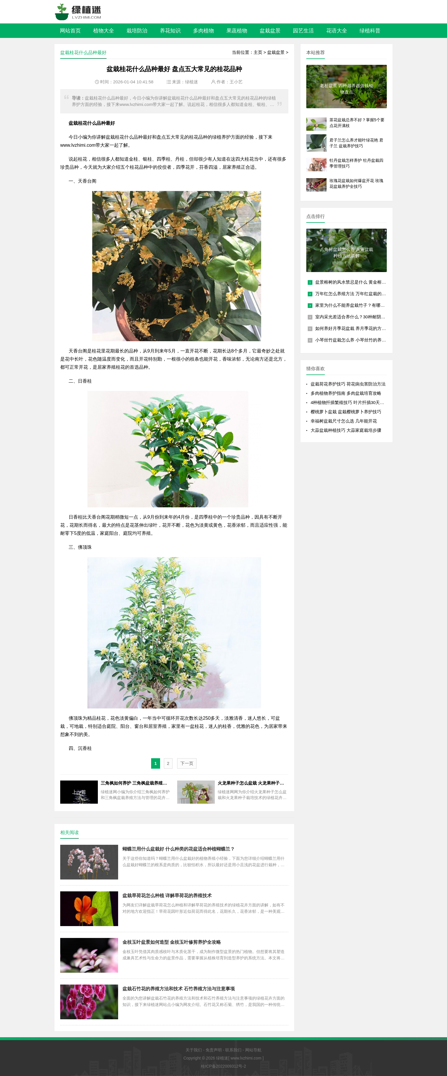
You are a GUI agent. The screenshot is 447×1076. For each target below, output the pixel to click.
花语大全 (336, 31)
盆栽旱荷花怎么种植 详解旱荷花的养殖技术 (167, 895)
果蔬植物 (236, 31)
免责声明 (214, 1050)
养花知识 (170, 31)
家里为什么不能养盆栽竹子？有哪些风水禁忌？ (360, 305)
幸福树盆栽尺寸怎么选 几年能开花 (344, 420)
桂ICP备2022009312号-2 (223, 1066)
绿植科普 (370, 31)
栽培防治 (137, 31)
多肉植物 (203, 31)
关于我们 (194, 1050)
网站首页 (70, 31)
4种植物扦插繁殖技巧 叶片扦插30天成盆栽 (352, 402)
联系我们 (233, 1050)
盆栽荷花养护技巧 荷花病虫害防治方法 (348, 383)
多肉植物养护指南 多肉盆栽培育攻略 (346, 393)
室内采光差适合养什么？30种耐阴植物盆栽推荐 (361, 316)
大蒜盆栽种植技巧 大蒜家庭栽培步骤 (346, 430)
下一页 (186, 763)
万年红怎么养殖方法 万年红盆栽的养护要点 (357, 293)
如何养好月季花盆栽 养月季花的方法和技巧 (357, 328)
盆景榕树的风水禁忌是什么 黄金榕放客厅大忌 (359, 282)
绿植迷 (191, 81)
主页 (258, 52)
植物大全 (103, 31)
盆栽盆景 (270, 31)
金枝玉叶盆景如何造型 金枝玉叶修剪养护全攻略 (171, 942)
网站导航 (253, 1050)
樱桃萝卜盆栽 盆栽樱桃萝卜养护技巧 (346, 411)
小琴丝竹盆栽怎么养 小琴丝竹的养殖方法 (355, 339)
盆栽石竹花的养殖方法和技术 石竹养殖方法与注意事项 (178, 988)
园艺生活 (303, 31)
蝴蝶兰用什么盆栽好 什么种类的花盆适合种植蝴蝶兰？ (178, 849)
